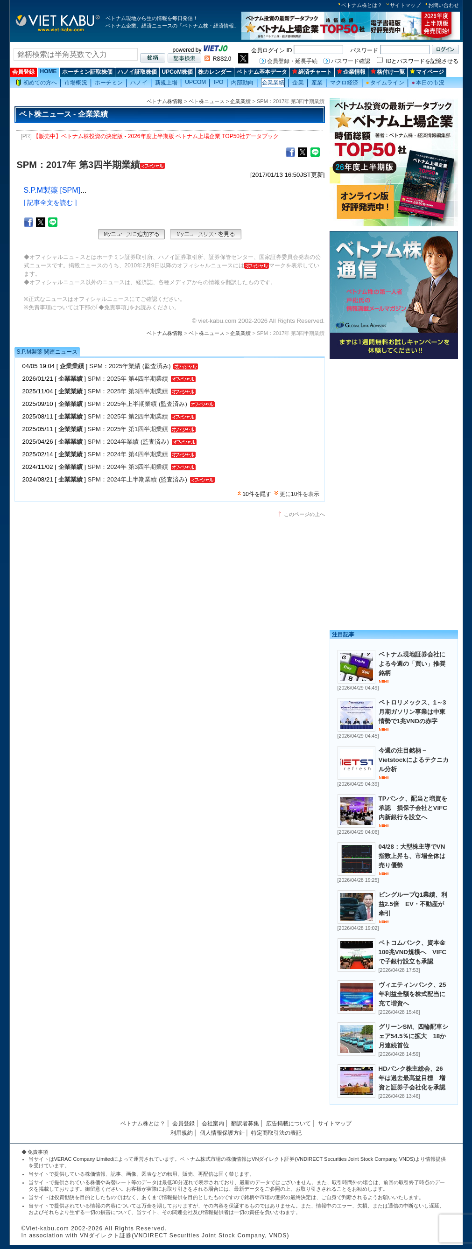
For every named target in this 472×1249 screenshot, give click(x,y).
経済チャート (312, 72)
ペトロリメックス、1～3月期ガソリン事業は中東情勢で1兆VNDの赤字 (412, 712)
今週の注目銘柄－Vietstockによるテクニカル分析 (414, 760)
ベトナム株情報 (165, 101)
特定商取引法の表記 (276, 1133)
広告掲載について (288, 1123)
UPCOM (195, 82)
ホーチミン (109, 82)
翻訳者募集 (245, 1123)
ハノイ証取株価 (137, 72)
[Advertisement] (394, 428)
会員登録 (23, 72)
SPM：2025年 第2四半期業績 (128, 416)
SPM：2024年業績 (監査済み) (128, 441)
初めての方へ (36, 82)
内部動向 (242, 82)
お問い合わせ (443, 5)
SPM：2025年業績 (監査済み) (129, 366)
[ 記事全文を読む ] (50, 202)
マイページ (427, 72)
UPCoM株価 (177, 72)
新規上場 (166, 82)
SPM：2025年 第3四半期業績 (128, 391)
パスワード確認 (350, 61)
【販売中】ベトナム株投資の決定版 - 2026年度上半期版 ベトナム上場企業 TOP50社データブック (156, 136)
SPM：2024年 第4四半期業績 (128, 454)
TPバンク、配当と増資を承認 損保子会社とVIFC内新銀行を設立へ (413, 808)
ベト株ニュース (207, 101)
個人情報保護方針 (222, 1133)
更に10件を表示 (299, 494)
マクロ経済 (344, 82)
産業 (317, 82)
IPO (218, 82)
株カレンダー (215, 72)
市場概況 (75, 82)
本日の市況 (428, 82)
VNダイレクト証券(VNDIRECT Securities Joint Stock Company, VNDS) (333, 1159)
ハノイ (138, 82)
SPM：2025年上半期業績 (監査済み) (137, 403)
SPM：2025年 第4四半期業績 (128, 378)
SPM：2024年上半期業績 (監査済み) (137, 479)
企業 (297, 82)
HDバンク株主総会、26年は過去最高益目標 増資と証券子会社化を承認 (412, 1078)
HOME (48, 71)
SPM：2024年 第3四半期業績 (128, 466)
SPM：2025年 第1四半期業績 (128, 429)
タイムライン (385, 82)
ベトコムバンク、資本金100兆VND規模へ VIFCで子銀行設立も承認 (413, 952)
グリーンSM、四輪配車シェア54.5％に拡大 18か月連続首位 (414, 1036)
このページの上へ (304, 514)
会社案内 (213, 1123)
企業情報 (351, 72)
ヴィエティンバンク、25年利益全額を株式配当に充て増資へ (412, 994)
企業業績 (273, 82)
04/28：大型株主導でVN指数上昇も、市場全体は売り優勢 (412, 856)
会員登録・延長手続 (292, 61)
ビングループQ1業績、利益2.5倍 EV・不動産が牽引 (413, 904)
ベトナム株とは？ (361, 5)
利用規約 (181, 1133)
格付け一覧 (388, 72)
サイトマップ (405, 5)
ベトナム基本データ (262, 72)
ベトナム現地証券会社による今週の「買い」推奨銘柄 (412, 664)
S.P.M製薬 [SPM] (52, 190)
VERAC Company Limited (83, 1159)
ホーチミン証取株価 (87, 72)
